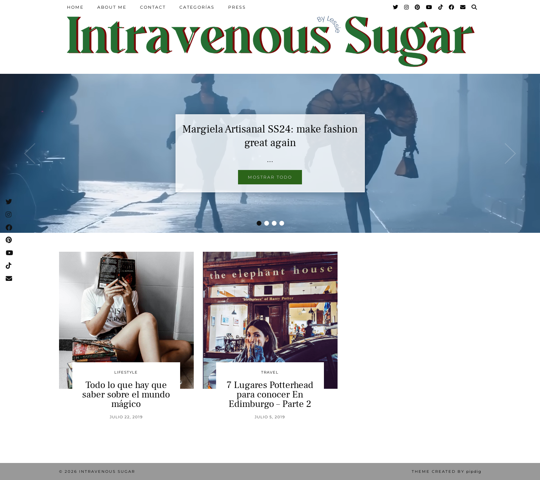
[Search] (475, 7)
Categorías (197, 7)
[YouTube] (429, 7)
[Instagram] (406, 7)
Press (237, 7)
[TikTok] (441, 7)
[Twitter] (396, 7)
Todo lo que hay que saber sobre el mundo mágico (126, 394)
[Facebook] (452, 7)
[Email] (463, 7)
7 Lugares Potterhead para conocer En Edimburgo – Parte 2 (270, 394)
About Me (111, 7)
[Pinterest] (418, 7)
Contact (153, 7)
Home (75, 7)
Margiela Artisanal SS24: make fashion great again (270, 136)
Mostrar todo (270, 177)
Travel (270, 372)
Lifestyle (126, 372)
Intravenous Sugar (107, 471)
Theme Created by (446, 471)
